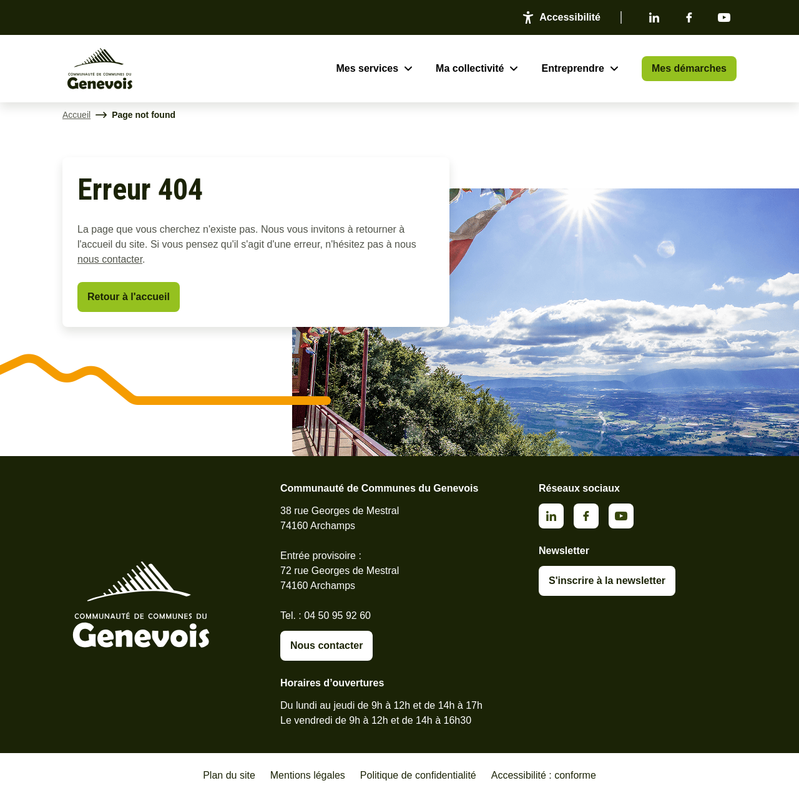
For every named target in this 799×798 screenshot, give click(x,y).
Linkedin (654, 17)
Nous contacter (326, 645)
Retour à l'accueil (128, 296)
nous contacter (109, 259)
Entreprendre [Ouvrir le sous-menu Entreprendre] (572, 68)
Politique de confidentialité (418, 775)
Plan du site (229, 775)
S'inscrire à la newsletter (607, 580)
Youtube (724, 17)
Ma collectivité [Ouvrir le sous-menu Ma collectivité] (470, 68)
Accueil (76, 115)
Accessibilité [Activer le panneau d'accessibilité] (569, 17)
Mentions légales (307, 775)
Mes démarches (689, 68)
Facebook (689, 17)
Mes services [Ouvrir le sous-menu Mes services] (367, 68)
